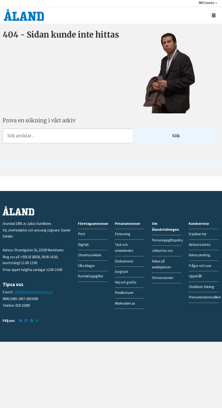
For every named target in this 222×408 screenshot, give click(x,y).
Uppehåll (195, 276)
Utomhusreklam (89, 255)
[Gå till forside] (24, 15)
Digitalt (83, 244)
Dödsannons (124, 261)
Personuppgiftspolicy (167, 240)
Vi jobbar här (198, 234)
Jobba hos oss (162, 250)
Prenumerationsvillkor (205, 297)
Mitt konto (206, 2)
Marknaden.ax (125, 303)
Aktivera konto (199, 244)
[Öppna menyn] (213, 15)
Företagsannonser (93, 223)
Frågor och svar (200, 265)
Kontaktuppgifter (90, 276)
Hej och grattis (126, 282)
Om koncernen (162, 277)
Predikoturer (124, 292)
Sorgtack (121, 271)
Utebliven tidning (201, 286)
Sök (176, 135)
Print (81, 234)
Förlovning (122, 234)
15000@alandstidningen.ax (33, 292)
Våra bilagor (86, 265)
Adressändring (199, 255)
